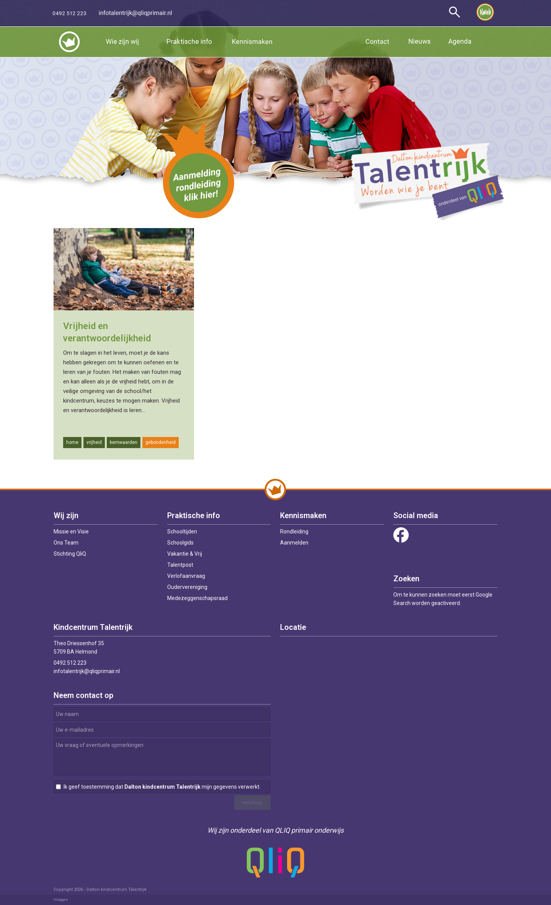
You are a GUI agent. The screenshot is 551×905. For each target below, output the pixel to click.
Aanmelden (294, 543)
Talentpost (180, 565)
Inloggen (61, 900)
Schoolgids (180, 543)
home (72, 442)
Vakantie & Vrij (184, 554)
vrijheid (94, 442)
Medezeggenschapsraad (197, 598)
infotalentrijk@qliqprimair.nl (87, 671)
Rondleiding (294, 531)
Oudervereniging (187, 587)
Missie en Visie (71, 531)
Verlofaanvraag (186, 576)
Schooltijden (182, 531)
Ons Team (66, 543)
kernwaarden (123, 442)
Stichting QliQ (70, 554)
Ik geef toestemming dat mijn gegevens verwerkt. (162, 787)
